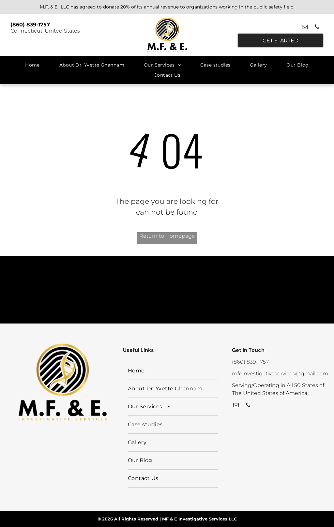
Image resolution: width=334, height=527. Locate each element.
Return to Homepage (167, 236)
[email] (305, 28)
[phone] (317, 28)
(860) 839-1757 (30, 25)
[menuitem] (32, 65)
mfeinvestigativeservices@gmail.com (280, 373)
